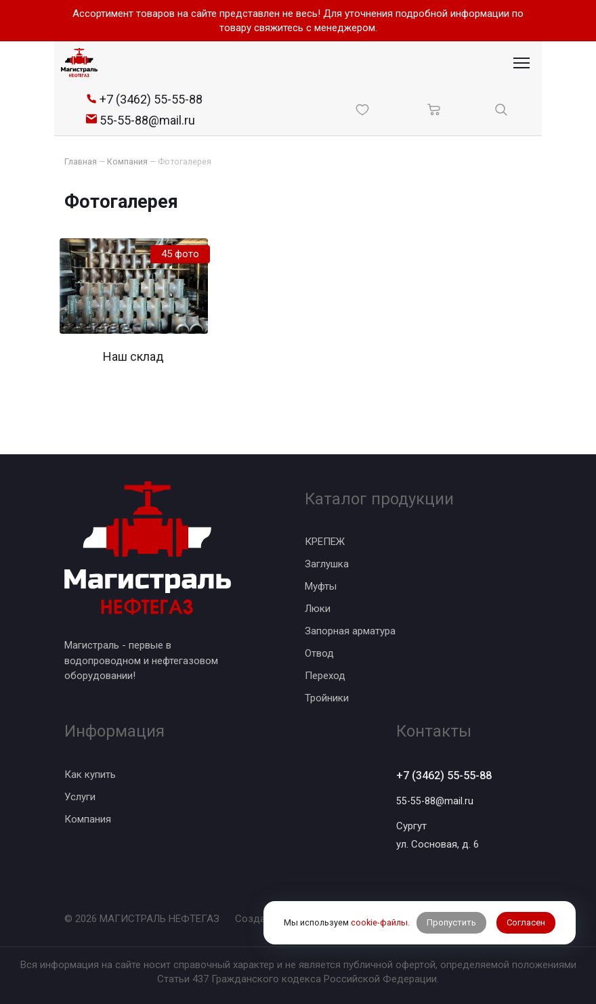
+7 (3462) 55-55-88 (448, 775)
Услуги (79, 795)
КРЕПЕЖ (325, 540)
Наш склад (133, 356)
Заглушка (327, 562)
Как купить (90, 773)
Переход (325, 674)
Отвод (319, 652)
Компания (87, 818)
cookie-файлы (378, 912)
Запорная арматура (350, 630)
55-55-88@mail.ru (435, 801)
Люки (318, 607)
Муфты (321, 585)
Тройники (327, 697)
